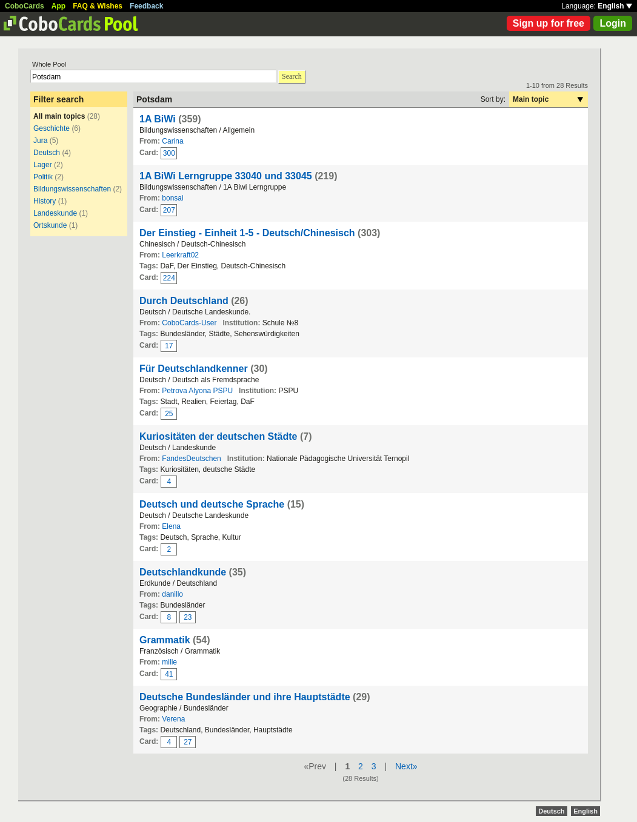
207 (169, 210)
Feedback (146, 6)
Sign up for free (548, 23)
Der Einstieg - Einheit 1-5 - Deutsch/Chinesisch (247, 233)
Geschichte (51, 128)
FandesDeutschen (191, 458)
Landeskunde (55, 213)
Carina (172, 141)
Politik (43, 177)
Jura (40, 140)
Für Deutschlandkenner (193, 368)
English (615, 6)
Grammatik (164, 640)
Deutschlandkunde (182, 572)
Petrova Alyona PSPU (197, 390)
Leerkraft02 (180, 255)
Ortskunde (50, 225)
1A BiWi (158, 119)
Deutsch (46, 152)
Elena (171, 526)
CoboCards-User (189, 323)
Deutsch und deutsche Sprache (211, 504)
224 (169, 278)
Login (612, 23)
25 (169, 413)
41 (169, 674)
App (58, 6)
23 (188, 617)
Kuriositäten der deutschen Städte (218, 436)
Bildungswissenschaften (72, 189)
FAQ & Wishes (97, 6)
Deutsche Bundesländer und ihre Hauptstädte (244, 697)
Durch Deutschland (183, 301)
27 (188, 742)
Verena (173, 719)
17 (169, 346)
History (44, 201)
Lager (42, 165)
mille (169, 662)
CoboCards (24, 6)
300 (169, 153)
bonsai (172, 198)
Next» (406, 766)
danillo (172, 594)
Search (292, 76)
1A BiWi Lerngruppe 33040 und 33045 (227, 176)
